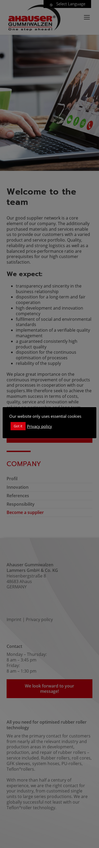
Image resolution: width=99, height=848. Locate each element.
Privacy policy (39, 426)
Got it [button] (18, 426)
